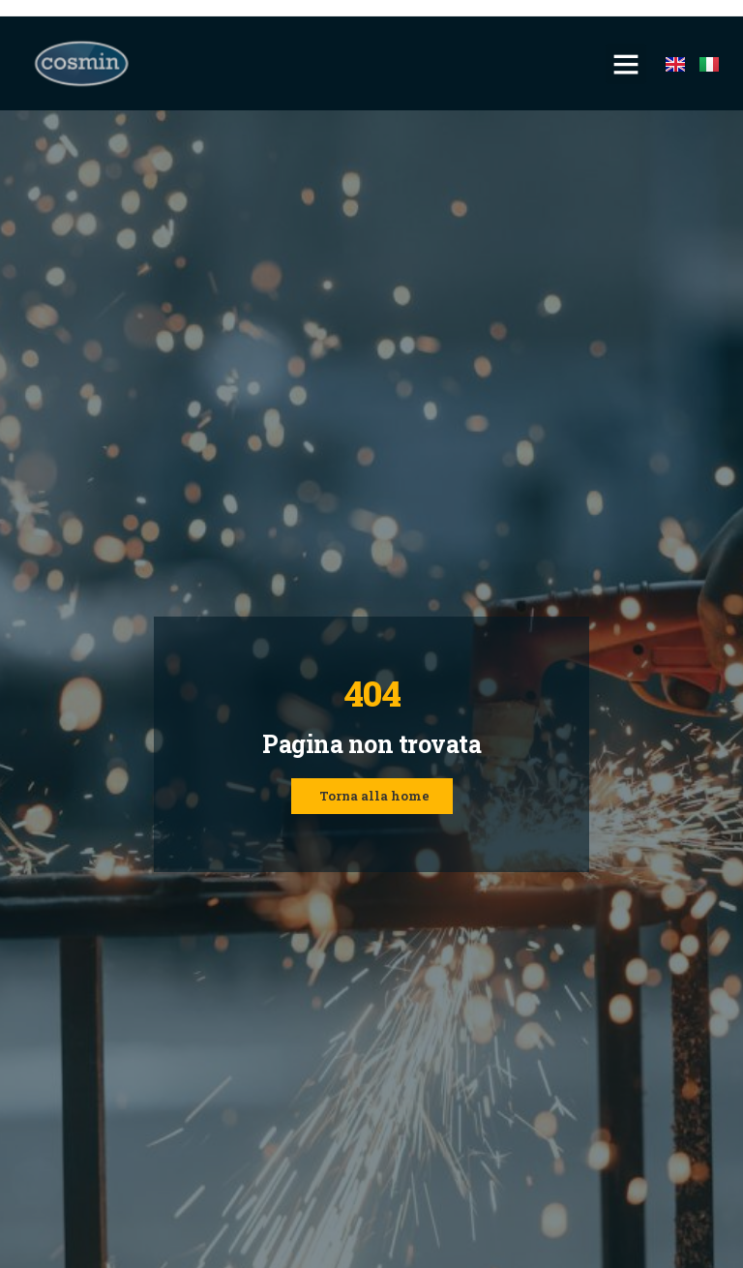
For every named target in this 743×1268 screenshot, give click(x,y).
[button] (626, 64)
